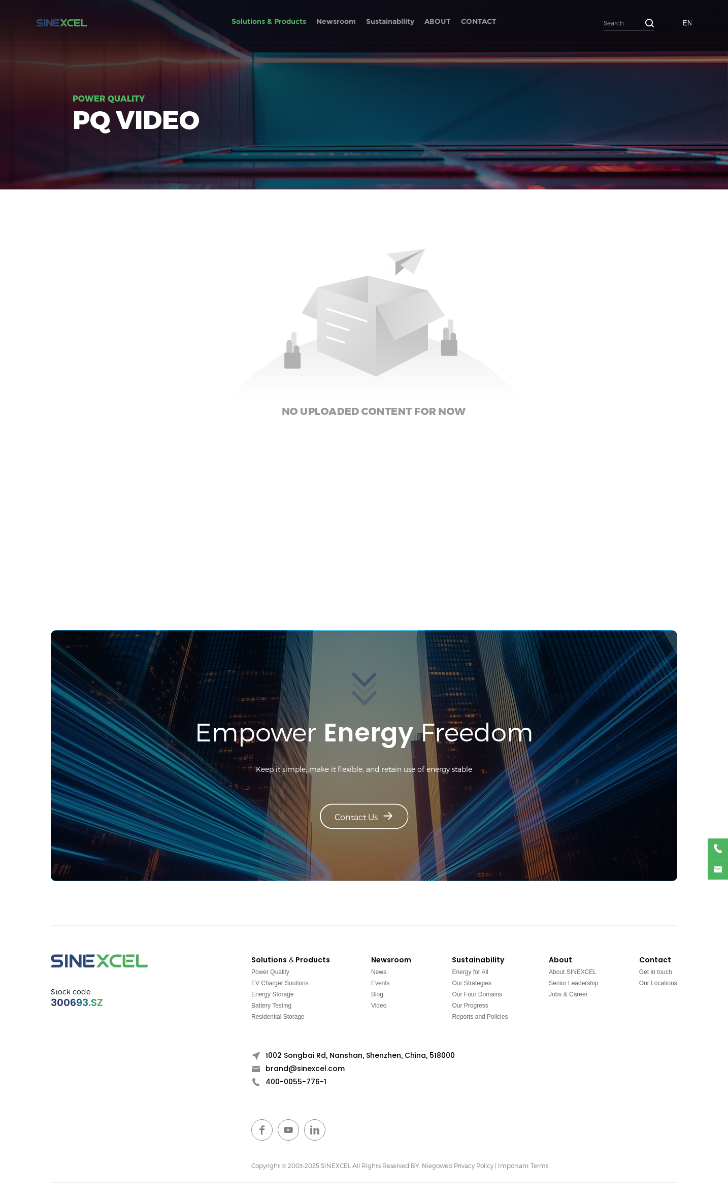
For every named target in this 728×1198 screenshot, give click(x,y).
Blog (377, 994)
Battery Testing (271, 1005)
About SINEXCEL (573, 972)
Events (380, 983)
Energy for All (470, 972)
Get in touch (655, 972)
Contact (655, 960)
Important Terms (523, 1165)
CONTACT (479, 21)
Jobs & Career (568, 994)
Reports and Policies (480, 1016)
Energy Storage (272, 994)
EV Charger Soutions (280, 983)
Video (378, 1005)
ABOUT (437, 21)
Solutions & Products (268, 21)
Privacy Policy (473, 1165)
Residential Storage (278, 1016)
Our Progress (470, 1005)
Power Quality (270, 972)
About (560, 960)
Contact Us (364, 817)
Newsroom (336, 21)
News (378, 972)
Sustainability (390, 21)
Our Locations (658, 983)
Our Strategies (471, 983)
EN (686, 23)
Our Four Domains (477, 994)
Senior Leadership (573, 983)
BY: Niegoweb (431, 1165)
